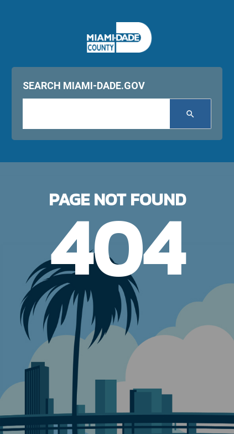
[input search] (96, 114)
